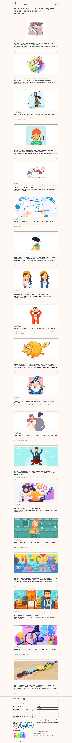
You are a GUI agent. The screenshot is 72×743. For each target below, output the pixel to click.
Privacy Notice (43, 735)
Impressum (36, 735)
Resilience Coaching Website (39, 733)
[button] (56, 14)
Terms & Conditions (51, 735)
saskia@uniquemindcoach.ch (18, 703)
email (38, 702)
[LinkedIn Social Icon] (24, 699)
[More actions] (57, 40)
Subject (38, 706)
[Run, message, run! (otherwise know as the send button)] (47, 722)
